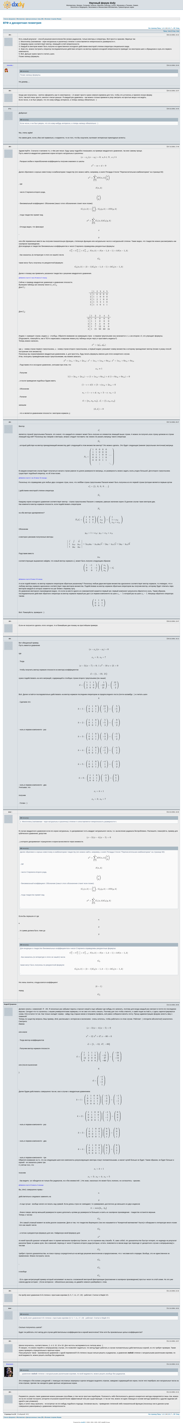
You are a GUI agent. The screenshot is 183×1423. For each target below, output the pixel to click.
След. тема (175, 31)
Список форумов (9, 1417)
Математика (21, 1417)
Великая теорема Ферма (53, 1417)
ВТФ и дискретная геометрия (22, 22)
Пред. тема (167, 31)
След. (178, 28)
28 (174, 28)
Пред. (159, 28)
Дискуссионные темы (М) (34, 1417)
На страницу (152, 28)
